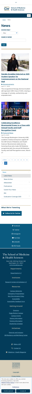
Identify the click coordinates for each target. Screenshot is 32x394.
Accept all (23, 391)
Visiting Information (16, 318)
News (4, 172)
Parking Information (16, 321)
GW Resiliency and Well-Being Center (16, 335)
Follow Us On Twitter (11, 213)
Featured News (8, 133)
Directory (16, 310)
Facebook (16, 226)
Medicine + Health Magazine (17, 352)
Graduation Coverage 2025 (12, 197)
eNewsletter (8, 183)
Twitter (16, 230)
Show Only (5, 30)
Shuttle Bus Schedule (16, 324)
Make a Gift (17, 344)
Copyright (16, 372)
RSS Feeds (16, 246)
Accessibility (16, 299)
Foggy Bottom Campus (16, 313)
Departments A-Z (16, 273)
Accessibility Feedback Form (16, 301)
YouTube (17, 238)
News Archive (8, 179)
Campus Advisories (16, 291)
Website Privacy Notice (7, 382)
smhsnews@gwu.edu (16, 265)
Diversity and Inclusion (16, 332)
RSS (5, 193)
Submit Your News (10, 190)
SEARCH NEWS (6, 37)
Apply (3, 45)
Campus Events (16, 316)
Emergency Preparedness (16, 293)
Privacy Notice (16, 376)
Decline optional (8, 391)
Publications (8, 186)
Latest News (8, 176)
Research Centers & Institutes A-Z (16, 282)
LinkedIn (17, 242)
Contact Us (17, 348)
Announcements (8, 84)
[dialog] (16, 385)
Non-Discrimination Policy (16, 296)
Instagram (16, 234)
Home (4, 20)
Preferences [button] (15, 387)
